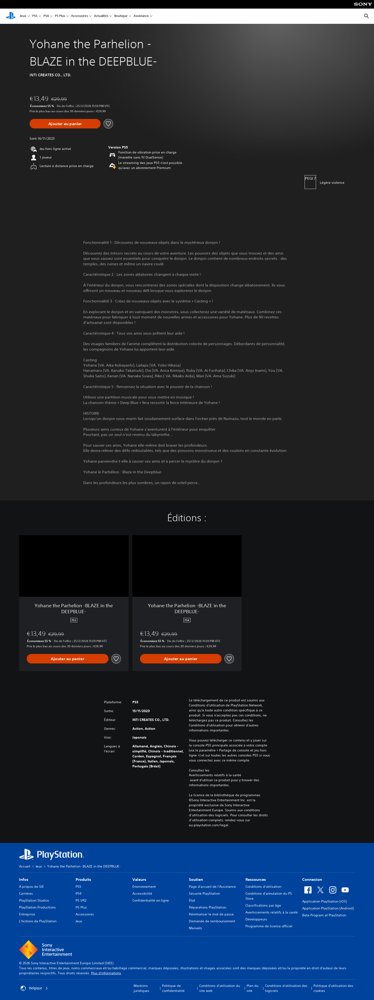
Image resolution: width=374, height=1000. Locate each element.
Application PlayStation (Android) (328, 908)
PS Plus (60, 16)
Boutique (121, 16)
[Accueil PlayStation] (11, 16)
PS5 (34, 16)
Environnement (144, 886)
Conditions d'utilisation (263, 886)
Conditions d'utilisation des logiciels (286, 988)
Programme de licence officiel (268, 926)
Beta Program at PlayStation (324, 915)
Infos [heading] (23, 879)
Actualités (101, 16)
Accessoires (79, 16)
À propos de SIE (31, 886)
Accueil (24, 866)
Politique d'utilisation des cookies (333, 988)
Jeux (23, 16)
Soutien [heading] (196, 879)
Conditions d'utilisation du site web (219, 988)
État (192, 900)
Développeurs (256, 919)
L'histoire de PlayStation (38, 921)
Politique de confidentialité (173, 988)
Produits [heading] (83, 879)
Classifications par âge (263, 905)
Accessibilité (142, 893)
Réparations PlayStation (207, 907)
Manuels (195, 928)
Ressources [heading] (255, 879)
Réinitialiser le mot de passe (211, 914)
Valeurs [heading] (139, 879)
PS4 (46, 16)
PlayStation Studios (34, 900)
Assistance (141, 16)
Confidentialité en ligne (150, 900)
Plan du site (252, 988)
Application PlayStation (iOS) (324, 901)
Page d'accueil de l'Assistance (212, 886)
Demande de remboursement (212, 921)
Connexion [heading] (312, 879)
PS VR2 (81, 900)
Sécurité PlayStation (204, 893)
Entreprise (27, 914)
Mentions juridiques (141, 988)
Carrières (26, 893)
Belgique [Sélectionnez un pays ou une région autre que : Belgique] (34, 988)
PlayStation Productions (37, 907)
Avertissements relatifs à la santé (215, 775)
